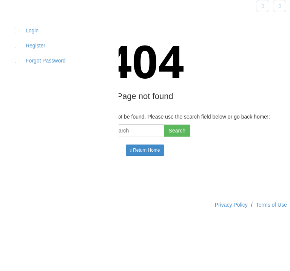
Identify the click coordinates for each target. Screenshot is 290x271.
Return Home (145, 150)
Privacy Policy (231, 205)
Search (177, 131)
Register (30, 46)
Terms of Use (271, 205)
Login (27, 30)
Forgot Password (40, 61)
